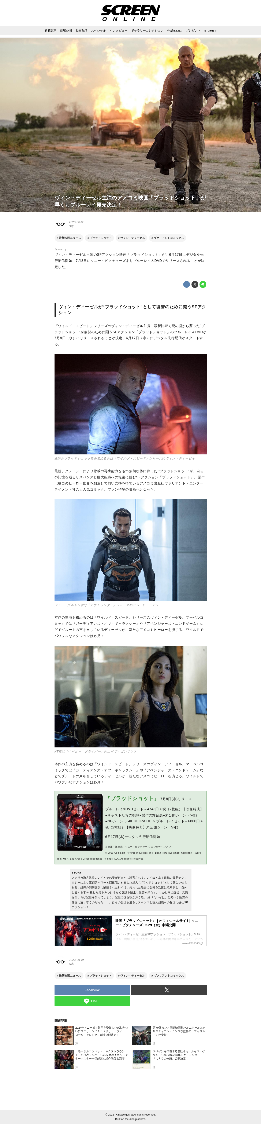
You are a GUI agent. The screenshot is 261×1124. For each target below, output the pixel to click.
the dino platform (135, 1119)
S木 (71, 226)
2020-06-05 (77, 222)
